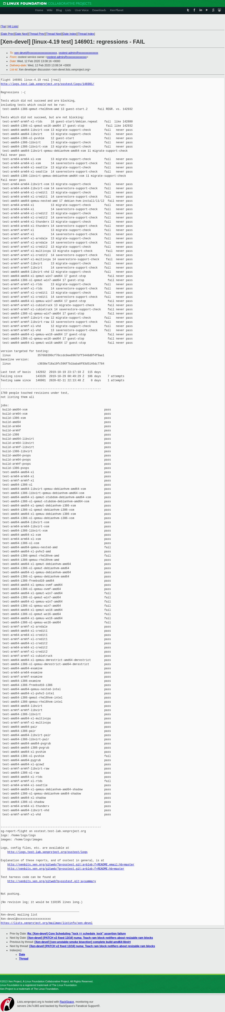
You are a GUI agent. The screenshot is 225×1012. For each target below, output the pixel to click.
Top (3, 26)
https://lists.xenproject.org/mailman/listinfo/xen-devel (47, 923)
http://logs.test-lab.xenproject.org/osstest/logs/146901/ (47, 84)
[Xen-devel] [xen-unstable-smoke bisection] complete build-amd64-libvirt (83, 942)
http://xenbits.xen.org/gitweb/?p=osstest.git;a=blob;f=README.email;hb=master (70, 865)
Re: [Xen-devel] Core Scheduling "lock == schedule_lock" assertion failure (76, 933)
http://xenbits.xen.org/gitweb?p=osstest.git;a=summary (51, 881)
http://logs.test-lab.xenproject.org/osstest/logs (47, 852)
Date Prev (7, 33)
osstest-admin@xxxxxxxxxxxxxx (78, 52)
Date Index (69, 33)
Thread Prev (36, 33)
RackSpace (67, 1001)
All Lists (13, 26)
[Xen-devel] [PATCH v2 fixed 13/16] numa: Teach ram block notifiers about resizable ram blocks (90, 937)
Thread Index (86, 33)
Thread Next (53, 33)
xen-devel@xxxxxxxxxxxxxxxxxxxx (35, 52)
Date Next (21, 33)
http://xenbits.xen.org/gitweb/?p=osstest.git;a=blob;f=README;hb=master (65, 869)
